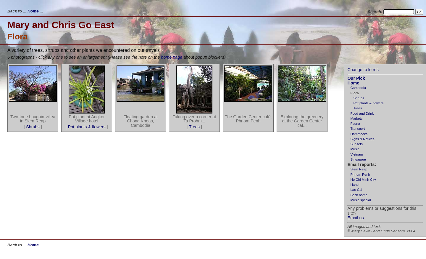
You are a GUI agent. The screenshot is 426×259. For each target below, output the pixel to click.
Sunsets (356, 144)
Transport (357, 128)
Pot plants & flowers (368, 103)
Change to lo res (363, 69)
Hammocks (358, 134)
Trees (357, 108)
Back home (358, 195)
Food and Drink (362, 113)
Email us (355, 217)
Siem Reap (358, 169)
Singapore (358, 159)
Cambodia (358, 87)
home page (171, 57)
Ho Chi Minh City (363, 179)
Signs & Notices (362, 139)
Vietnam (356, 154)
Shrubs (358, 98)
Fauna (355, 123)
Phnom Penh (360, 174)
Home (33, 11)
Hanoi (354, 184)
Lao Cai (356, 189)
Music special (360, 200)
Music (354, 149)
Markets (356, 118)
